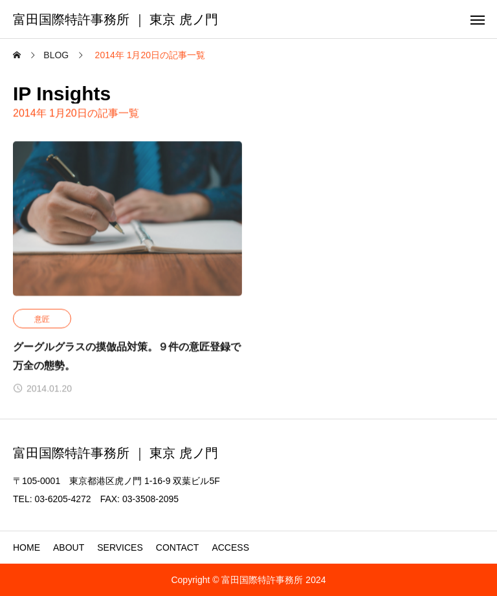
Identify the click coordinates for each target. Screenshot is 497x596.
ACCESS (230, 547)
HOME (26, 547)
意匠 (42, 319)
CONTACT (177, 547)
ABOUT (68, 547)
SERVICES (120, 547)
